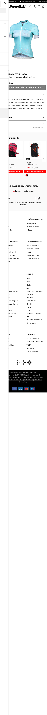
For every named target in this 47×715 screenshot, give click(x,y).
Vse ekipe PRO (32, 351)
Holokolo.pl (18, 377)
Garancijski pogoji (9, 252)
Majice (29, 307)
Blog (4, 224)
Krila (28, 310)
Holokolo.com (18, 380)
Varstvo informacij (33, 255)
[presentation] (3, 159)
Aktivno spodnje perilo (11, 291)
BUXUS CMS (20, 375)
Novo (5, 279)
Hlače (5, 285)
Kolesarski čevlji (9, 345)
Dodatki (6, 342)
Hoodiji (29, 304)
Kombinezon (7, 317)
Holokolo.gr (23, 382)
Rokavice (6, 294)
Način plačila (31, 224)
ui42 (28, 375)
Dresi (5, 282)
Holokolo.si (8, 380)
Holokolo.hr (38, 380)
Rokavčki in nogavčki (10, 301)
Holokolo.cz (8, 377)
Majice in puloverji (9, 313)
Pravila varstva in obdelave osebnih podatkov (33, 249)
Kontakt (6, 227)
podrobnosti (7, 117)
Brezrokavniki (8, 310)
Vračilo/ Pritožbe (9, 255)
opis (3, 95)
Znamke (6, 348)
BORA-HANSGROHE (34, 339)
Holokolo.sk (36, 375)
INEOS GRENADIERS (35, 342)
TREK (29, 345)
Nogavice (6, 298)
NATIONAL (31, 348)
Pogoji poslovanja (33, 258)
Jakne (5, 288)
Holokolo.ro (37, 377)
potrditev (39, 198)
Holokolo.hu (28, 377)
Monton (5, 71)
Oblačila (6, 339)
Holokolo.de (28, 380)
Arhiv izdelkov (8, 230)
